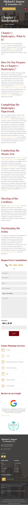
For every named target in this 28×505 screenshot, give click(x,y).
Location (3, 470)
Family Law (16, 470)
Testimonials (4, 468)
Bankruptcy (16, 468)
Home (2, 24)
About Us (3, 464)
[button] (25, 9)
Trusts (15, 466)
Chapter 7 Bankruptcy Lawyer (16, 87)
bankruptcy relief (20, 157)
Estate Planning (17, 463)
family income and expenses (11, 167)
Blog (2, 466)
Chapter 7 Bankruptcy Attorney (9, 137)
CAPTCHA (4, 320)
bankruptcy (4, 45)
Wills (15, 464)
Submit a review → (6, 415)
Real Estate (16, 471)
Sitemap (3, 471)
